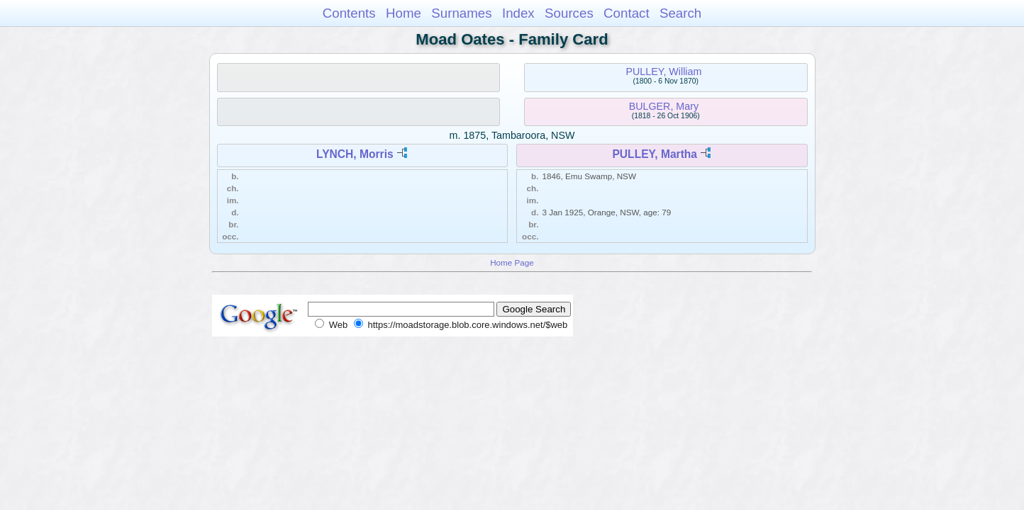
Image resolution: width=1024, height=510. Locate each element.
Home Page (512, 262)
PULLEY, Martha (654, 154)
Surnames (461, 13)
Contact (626, 13)
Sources (569, 13)
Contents (349, 13)
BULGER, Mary (664, 106)
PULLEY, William (663, 71)
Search (680, 13)
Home (403, 13)
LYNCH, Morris (355, 154)
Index (518, 13)
